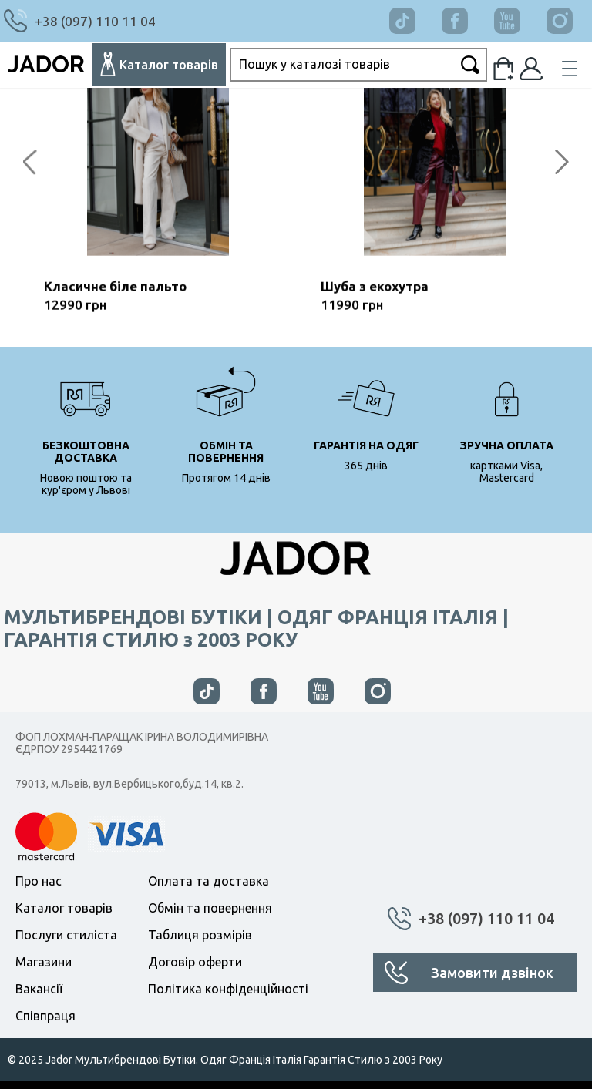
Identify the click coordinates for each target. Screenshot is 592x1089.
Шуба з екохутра (375, 293)
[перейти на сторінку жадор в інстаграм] (378, 691)
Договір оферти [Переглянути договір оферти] (195, 962)
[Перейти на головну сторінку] (46, 64)
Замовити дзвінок (492, 972)
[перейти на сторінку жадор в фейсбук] (466, 15)
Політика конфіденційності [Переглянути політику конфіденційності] (228, 989)
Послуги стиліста (66, 935)
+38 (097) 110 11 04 (486, 918)
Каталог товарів (64, 908)
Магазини (43, 962)
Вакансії (38, 989)
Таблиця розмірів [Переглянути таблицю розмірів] (200, 935)
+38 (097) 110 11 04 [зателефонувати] (95, 21)
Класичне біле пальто (115, 293)
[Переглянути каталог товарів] (159, 64)
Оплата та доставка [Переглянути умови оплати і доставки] (208, 881)
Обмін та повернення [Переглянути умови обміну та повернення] (210, 908)
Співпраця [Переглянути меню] (45, 1016)
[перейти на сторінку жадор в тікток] (414, 15)
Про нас (38, 881)
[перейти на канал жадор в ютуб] (518, 15)
